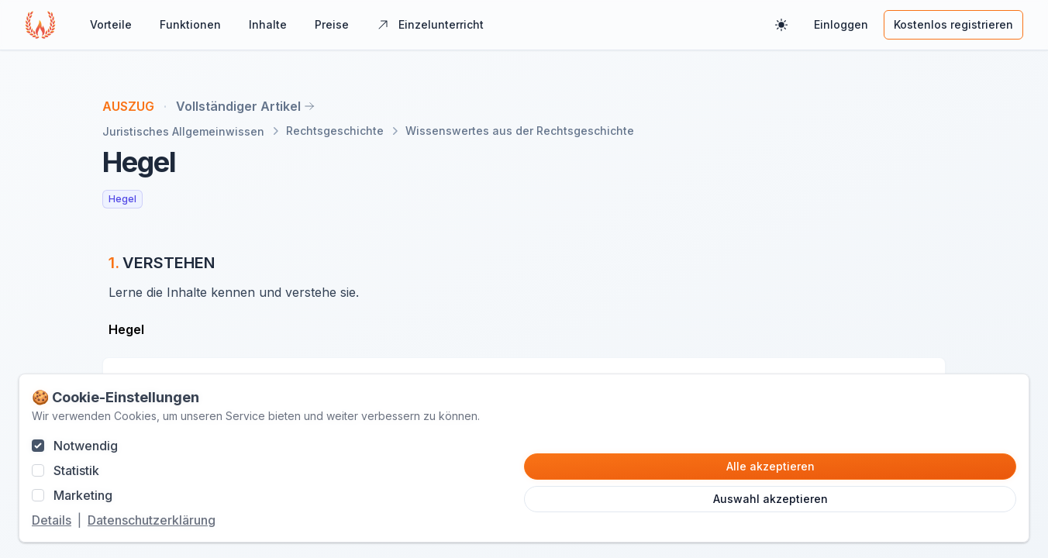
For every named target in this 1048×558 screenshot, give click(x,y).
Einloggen (841, 24)
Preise (332, 24)
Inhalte (268, 24)
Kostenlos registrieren (953, 24)
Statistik (76, 470)
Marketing (82, 495)
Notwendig (85, 445)
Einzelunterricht (430, 24)
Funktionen (190, 24)
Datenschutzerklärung (151, 520)
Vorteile (111, 24)
